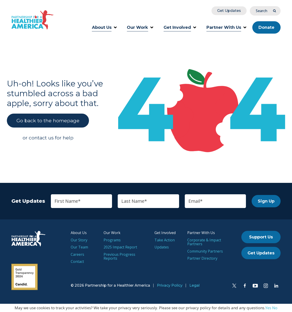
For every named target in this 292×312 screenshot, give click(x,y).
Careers (77, 254)
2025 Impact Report (120, 247)
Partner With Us (226, 27)
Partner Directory (202, 258)
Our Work (140, 27)
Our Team (79, 247)
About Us (104, 27)
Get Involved (180, 27)
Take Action (164, 240)
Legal (194, 285)
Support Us (261, 237)
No (274, 307)
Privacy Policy (169, 285)
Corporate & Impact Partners (204, 242)
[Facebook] (244, 285)
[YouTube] (255, 285)
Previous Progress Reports (119, 256)
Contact (77, 261)
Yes (268, 307)
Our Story (79, 240)
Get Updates (229, 10)
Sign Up (266, 201)
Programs (112, 240)
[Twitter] (234, 285)
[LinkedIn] (276, 285)
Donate (266, 27)
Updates (161, 247)
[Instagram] (265, 285)
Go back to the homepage (47, 120)
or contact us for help (48, 138)
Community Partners (205, 251)
